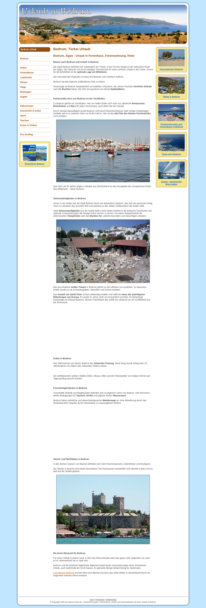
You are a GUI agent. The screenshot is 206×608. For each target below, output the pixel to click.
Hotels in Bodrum (171, 95)
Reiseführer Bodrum (34, 162)
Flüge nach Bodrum (171, 152)
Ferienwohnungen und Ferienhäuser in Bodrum (171, 124)
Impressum (99, 599)
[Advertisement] (103, 330)
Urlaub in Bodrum (57, 11)
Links (92, 599)
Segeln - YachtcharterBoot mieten (171, 181)
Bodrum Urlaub (29, 49)
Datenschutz (111, 599)
